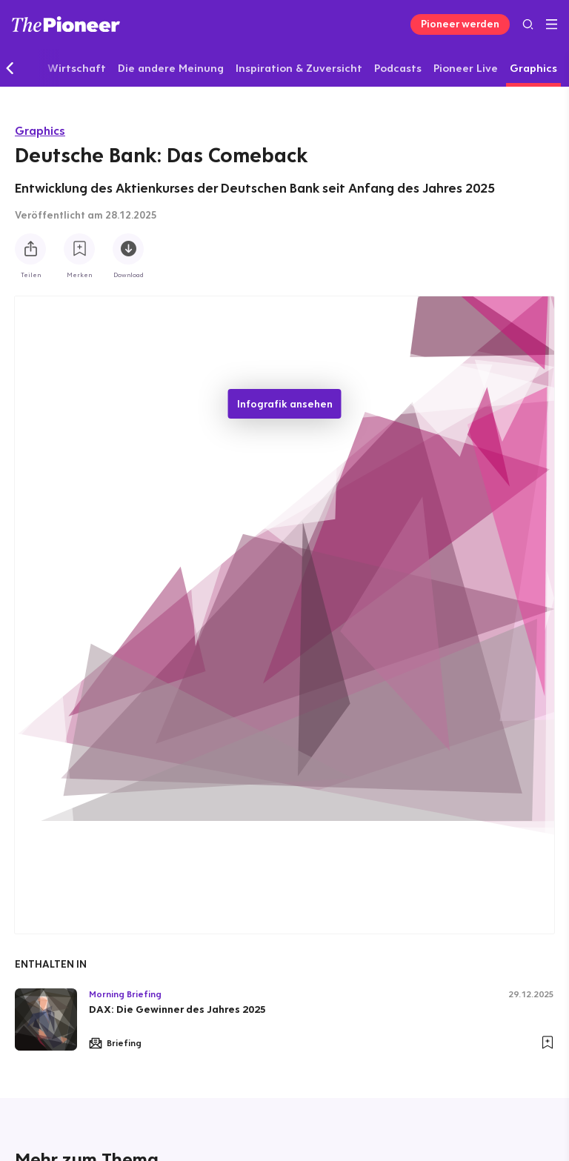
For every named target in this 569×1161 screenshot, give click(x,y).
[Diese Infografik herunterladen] (128, 249)
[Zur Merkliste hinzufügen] (79, 249)
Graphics (40, 130)
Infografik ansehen (285, 403)
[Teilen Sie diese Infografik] (30, 249)
